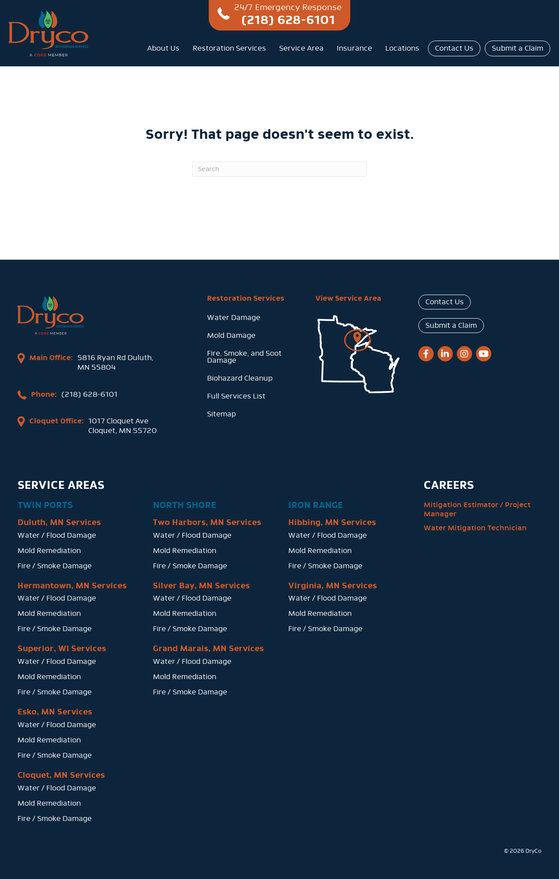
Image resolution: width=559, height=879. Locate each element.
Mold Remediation (49, 549)
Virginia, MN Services (332, 584)
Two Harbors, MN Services (207, 520)
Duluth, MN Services (59, 520)
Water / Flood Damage (56, 533)
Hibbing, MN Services (332, 520)
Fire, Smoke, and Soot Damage (244, 356)
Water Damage (233, 317)
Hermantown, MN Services (72, 584)
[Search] (279, 169)
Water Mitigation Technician (475, 526)
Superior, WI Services (61, 647)
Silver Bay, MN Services (201, 584)
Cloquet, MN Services (61, 773)
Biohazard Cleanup (240, 378)
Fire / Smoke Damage (54, 564)
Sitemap (221, 414)
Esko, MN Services (54, 710)
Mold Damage (231, 335)
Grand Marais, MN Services (208, 647)
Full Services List (236, 396)
